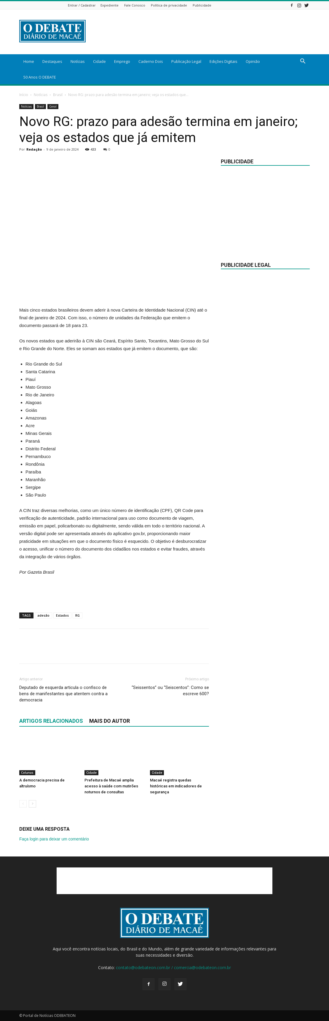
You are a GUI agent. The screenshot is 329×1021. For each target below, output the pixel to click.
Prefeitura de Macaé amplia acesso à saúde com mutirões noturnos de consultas (111, 786)
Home (28, 61)
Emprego (122, 61)
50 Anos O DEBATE (39, 77)
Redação (34, 149)
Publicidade (202, 5)
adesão (43, 615)
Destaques (52, 61)
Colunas (27, 772)
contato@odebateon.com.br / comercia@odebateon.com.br (173, 967)
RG (77, 615)
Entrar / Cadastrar (82, 5)
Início (23, 94)
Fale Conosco (134, 5)
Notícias (78, 61)
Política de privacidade (169, 5)
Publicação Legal (186, 61)
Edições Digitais (223, 61)
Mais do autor (109, 721)
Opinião (253, 61)
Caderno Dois (150, 61)
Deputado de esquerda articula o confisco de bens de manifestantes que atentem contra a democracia (63, 694)
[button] (303, 62)
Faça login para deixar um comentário (54, 839)
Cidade (99, 61)
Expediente (109, 5)
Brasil (58, 94)
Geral (53, 106)
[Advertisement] (114, 291)
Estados (62, 615)
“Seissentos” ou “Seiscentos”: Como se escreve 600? (170, 690)
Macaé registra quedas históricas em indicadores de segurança (176, 786)
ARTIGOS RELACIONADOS (51, 721)
